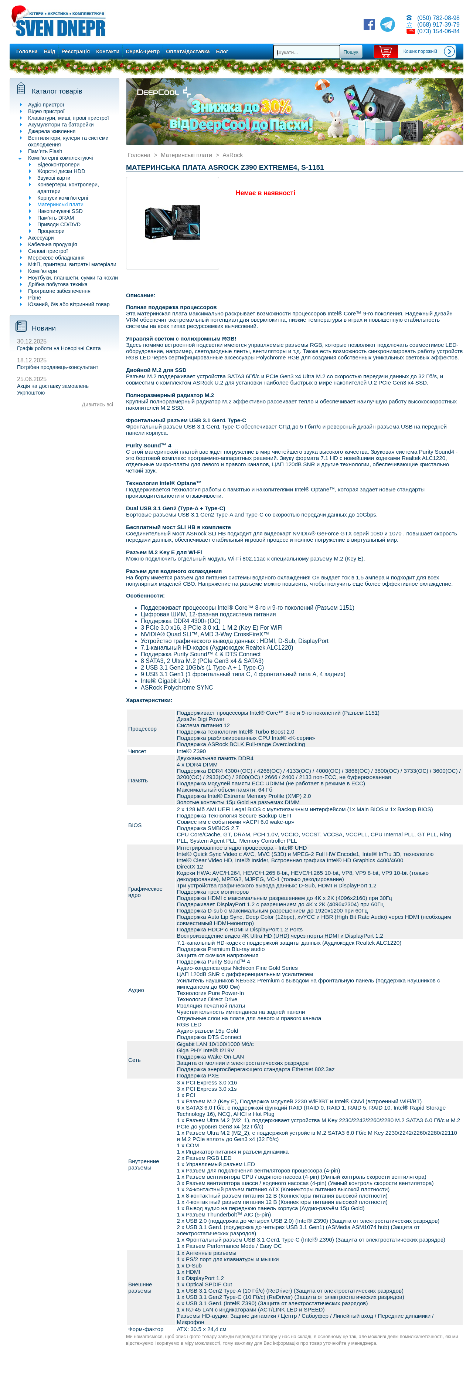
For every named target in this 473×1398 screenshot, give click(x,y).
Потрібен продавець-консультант (57, 367)
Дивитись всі (97, 404)
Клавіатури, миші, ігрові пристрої (68, 118)
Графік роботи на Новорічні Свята (59, 348)
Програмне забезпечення (59, 291)
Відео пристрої (46, 111)
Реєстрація (76, 51)
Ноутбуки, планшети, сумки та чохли (73, 278)
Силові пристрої (48, 251)
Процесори (51, 231)
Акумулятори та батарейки (61, 125)
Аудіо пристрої (46, 105)
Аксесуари (41, 238)
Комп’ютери (42, 271)
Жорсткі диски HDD (61, 171)
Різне (34, 298)
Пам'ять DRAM (55, 218)
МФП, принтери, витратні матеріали (72, 264)
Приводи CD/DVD (59, 224)
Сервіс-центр (143, 51)
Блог (222, 51)
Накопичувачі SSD (60, 211)
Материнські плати (60, 204)
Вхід (49, 51)
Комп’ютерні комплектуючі (60, 158)
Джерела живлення (51, 131)
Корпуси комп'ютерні (62, 198)
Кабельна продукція (52, 244)
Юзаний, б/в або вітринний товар (69, 304)
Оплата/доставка (188, 51)
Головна (27, 51)
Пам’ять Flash (45, 151)
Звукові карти (53, 178)
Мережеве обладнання (56, 258)
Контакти (107, 51)
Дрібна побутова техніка (58, 284)
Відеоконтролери (58, 164)
